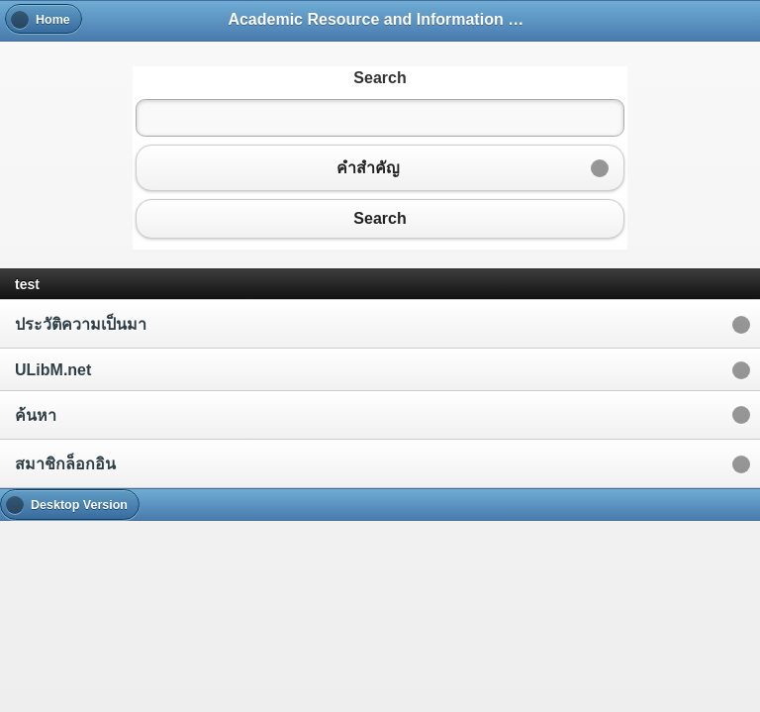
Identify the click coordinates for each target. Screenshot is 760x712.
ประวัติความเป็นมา (80, 324)
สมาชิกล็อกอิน (65, 464)
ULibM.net (53, 369)
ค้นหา (35, 415)
